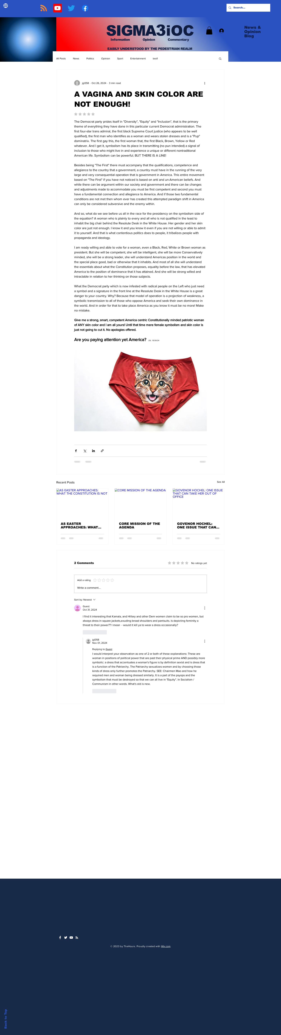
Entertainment (138, 58)
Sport (120, 58)
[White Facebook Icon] (60, 937)
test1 (155, 58)
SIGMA (129, 31)
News (76, 58)
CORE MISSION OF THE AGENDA (139, 525)
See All (221, 481)
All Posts (61, 58)
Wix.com (166, 946)
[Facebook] (85, 8)
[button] (209, 30)
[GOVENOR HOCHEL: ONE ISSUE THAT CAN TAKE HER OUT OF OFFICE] (199, 503)
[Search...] (248, 8)
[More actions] (205, 83)
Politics (90, 58)
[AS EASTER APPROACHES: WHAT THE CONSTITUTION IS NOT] (82, 503)
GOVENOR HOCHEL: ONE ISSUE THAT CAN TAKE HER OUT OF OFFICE (196, 525)
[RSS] (43, 8)
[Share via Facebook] (76, 450)
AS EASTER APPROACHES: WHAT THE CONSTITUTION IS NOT (81, 525)
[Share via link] (102, 450)
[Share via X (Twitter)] (84, 450)
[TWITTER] (71, 8)
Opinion (105, 58)
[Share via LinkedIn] (93, 450)
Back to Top (5, 1019)
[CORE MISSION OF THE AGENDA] (140, 503)
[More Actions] (205, 608)
